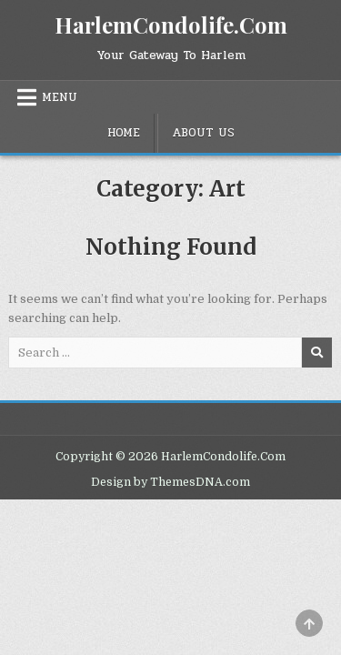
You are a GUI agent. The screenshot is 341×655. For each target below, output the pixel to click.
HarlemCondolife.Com (171, 24)
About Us (203, 133)
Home (123, 133)
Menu (59, 97)
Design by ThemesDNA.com (170, 482)
